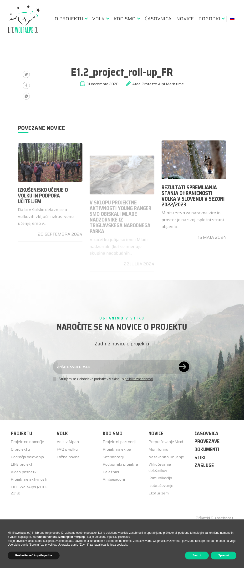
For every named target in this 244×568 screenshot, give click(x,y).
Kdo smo (125, 18)
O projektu (20, 449)
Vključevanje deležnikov (159, 467)
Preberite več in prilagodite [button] (33, 555)
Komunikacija (160, 478)
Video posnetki (24, 472)
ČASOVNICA (206, 433)
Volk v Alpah (68, 442)
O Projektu (69, 18)
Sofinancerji (113, 457)
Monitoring (158, 449)
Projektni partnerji (119, 442)
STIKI (199, 457)
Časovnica (158, 18)
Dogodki (209, 18)
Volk (98, 18)
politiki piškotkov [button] (119, 536)
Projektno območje (27, 442)
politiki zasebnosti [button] (132, 532)
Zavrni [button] (197, 555)
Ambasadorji (114, 479)
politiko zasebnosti (139, 379)
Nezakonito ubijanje (166, 457)
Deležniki (111, 472)
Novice (185, 18)
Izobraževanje (160, 485)
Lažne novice (68, 457)
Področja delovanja (27, 457)
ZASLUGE (204, 465)
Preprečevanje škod (165, 442)
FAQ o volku (67, 449)
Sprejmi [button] (223, 555)
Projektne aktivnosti (29, 479)
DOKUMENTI (206, 449)
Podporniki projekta (120, 464)
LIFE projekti (22, 464)
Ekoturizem (158, 493)
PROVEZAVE (206, 441)
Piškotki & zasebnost (214, 518)
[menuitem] (71, 18)
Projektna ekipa (117, 449)
